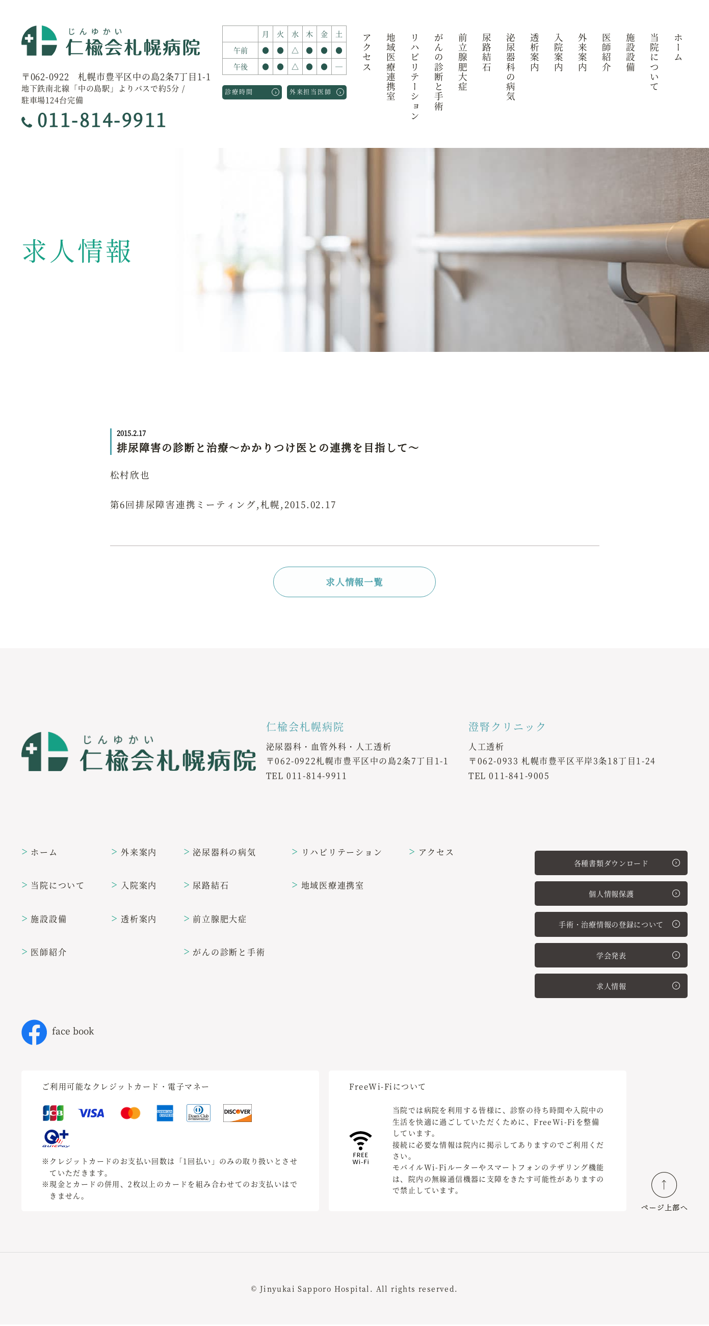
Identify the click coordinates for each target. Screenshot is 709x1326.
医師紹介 (606, 52)
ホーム (678, 48)
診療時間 (252, 91)
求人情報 (638, 987)
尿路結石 (486, 52)
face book (57, 1032)
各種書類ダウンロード (627, 864)
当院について (654, 62)
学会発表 (638, 957)
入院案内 (558, 52)
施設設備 (630, 52)
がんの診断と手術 (438, 72)
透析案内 (534, 52)
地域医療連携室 (390, 67)
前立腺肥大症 (462, 62)
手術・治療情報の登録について (619, 926)
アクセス (366, 52)
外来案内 (582, 52)
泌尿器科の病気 (510, 67)
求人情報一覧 (354, 582)
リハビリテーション (414, 77)
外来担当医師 (317, 91)
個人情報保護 (634, 895)
